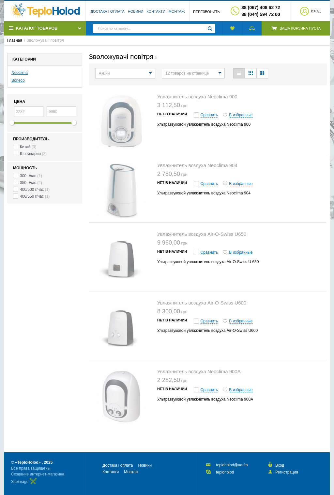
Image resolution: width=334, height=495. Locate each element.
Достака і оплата (108, 11)
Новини (136, 11)
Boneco (18, 80)
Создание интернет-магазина (37, 474)
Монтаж (177, 11)
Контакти (155, 11)
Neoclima (19, 72)
